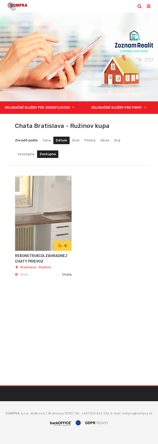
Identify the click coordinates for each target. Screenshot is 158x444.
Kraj (117, 140)
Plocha (90, 140)
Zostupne (48, 154)
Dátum (61, 140)
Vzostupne (26, 154)
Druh (76, 140)
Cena (47, 140)
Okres (104, 140)
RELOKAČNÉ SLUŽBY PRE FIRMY (116, 107)
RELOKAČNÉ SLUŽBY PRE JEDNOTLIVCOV (37, 107)
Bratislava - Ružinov (33, 267)
